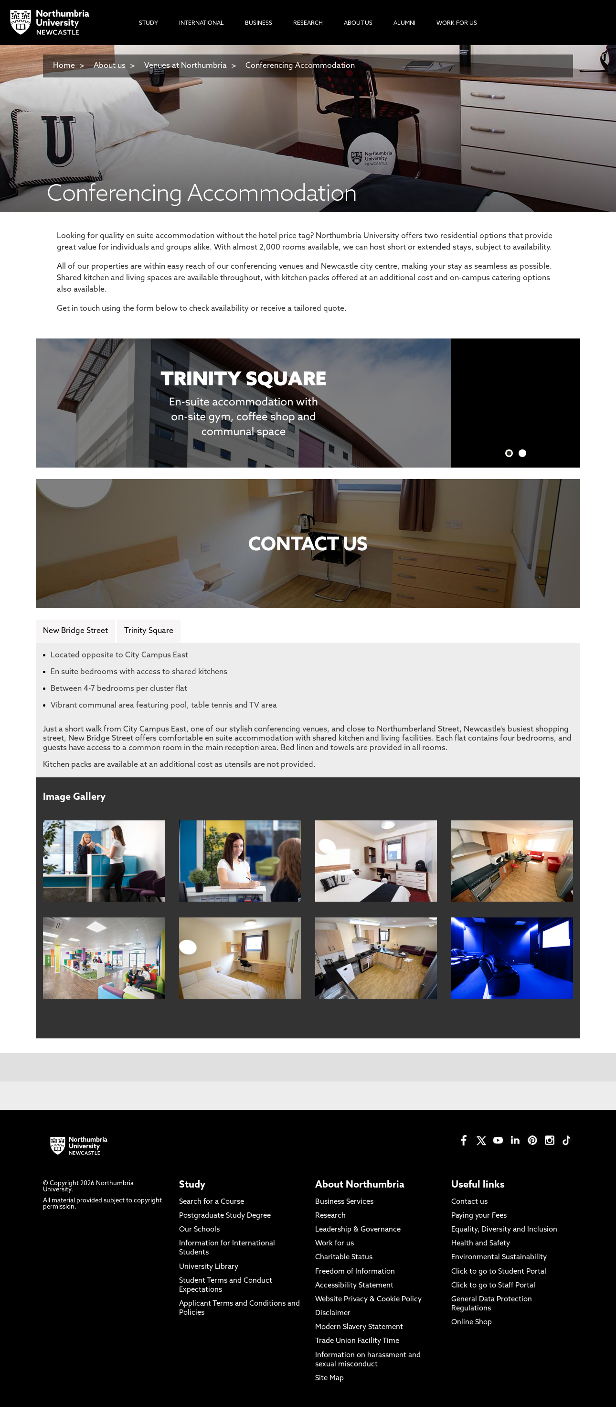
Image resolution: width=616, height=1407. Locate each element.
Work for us (334, 1243)
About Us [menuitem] (358, 23)
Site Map (329, 1378)
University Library (208, 1267)
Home (64, 66)
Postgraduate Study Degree (225, 1216)
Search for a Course (211, 1202)
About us (110, 66)
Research (330, 1216)
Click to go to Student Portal (498, 1272)
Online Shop (471, 1322)
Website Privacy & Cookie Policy (368, 1299)
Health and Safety (480, 1243)
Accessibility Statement (354, 1285)
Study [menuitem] (148, 23)
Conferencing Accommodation (300, 66)
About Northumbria (359, 1185)
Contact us (469, 1202)
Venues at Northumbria (185, 66)
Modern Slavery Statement (359, 1327)
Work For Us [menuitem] (456, 23)
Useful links (478, 1185)
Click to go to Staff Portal (493, 1285)
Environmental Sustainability (499, 1257)
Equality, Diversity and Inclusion (504, 1229)
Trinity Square (148, 631)
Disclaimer (332, 1313)
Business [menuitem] (258, 23)
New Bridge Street (75, 631)
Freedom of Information (355, 1272)
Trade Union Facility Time (357, 1341)
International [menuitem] (201, 23)
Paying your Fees (479, 1216)
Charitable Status (343, 1257)
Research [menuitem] (308, 23)
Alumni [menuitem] (404, 23)
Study (192, 1185)
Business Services (344, 1202)
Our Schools (199, 1229)
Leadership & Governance (358, 1229)
